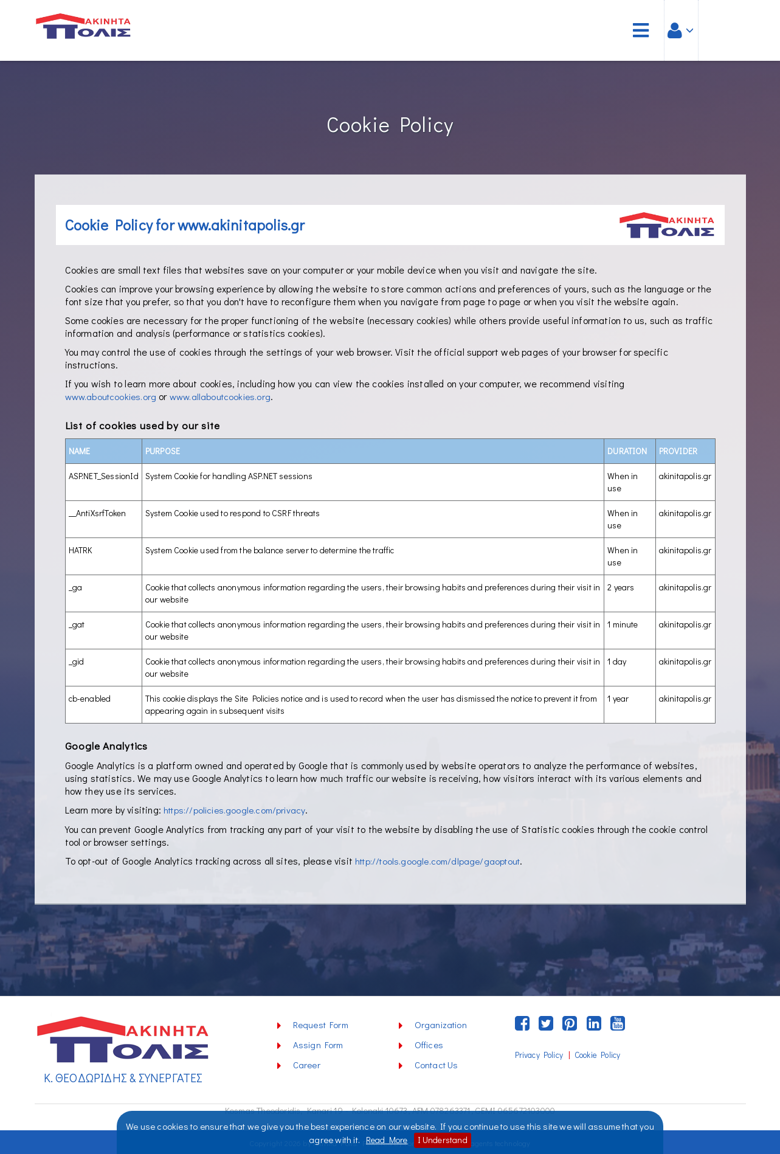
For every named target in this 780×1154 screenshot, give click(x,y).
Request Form (320, 1023)
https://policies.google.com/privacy (239, 809)
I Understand (444, 1140)
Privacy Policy (539, 1053)
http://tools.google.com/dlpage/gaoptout (443, 859)
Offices (429, 1043)
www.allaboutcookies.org (228, 396)
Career (306, 1063)
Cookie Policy (598, 1053)
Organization (441, 1023)
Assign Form (318, 1043)
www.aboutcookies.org (113, 396)
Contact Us (436, 1063)
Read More (385, 1140)
